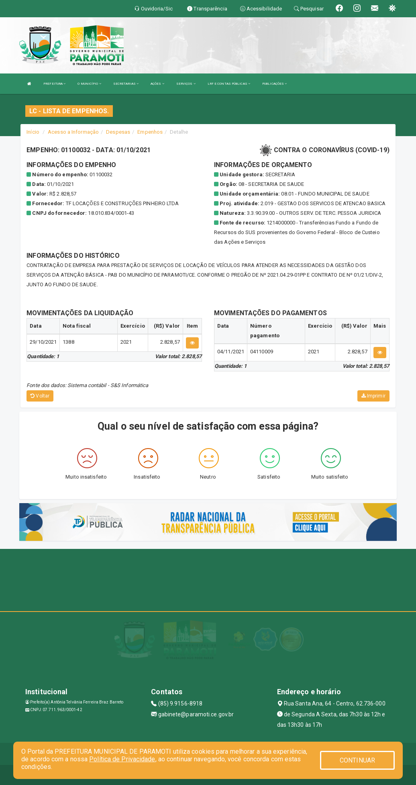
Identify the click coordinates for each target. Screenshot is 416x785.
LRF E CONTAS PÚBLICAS (229, 84)
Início (33, 132)
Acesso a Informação (73, 132)
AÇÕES (157, 84)
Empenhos (150, 132)
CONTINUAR (357, 760)
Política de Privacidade (122, 759)
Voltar (40, 396)
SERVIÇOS (186, 84)
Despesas (118, 132)
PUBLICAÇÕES (274, 84)
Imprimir (373, 396)
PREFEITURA (54, 84)
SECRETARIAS (126, 84)
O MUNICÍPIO (89, 84)
